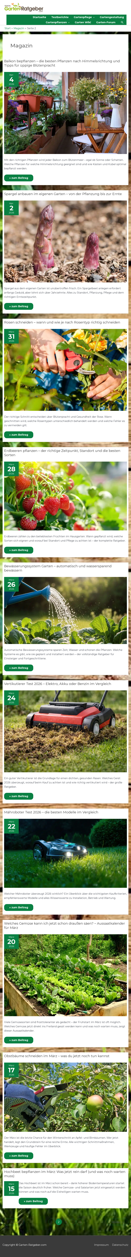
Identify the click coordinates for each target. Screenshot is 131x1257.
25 (79, 1220)
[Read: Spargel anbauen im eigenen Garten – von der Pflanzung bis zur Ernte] (65, 240)
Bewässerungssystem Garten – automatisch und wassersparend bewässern (58, 567)
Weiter (117, 1220)
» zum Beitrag (21, 176)
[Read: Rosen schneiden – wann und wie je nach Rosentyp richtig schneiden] (65, 369)
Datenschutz (120, 1243)
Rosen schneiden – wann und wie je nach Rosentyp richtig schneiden (62, 322)
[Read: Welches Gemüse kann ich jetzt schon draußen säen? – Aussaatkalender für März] (65, 973)
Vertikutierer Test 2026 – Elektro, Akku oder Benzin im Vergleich (57, 683)
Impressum (101, 1243)
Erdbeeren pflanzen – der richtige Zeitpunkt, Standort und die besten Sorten (62, 452)
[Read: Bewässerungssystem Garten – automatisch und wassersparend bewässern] (65, 609)
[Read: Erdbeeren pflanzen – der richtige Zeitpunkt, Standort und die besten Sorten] (65, 495)
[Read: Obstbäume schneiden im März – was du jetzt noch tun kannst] (65, 1095)
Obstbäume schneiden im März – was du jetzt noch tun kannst (56, 1054)
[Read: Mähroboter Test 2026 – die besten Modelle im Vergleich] (65, 851)
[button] (122, 22)
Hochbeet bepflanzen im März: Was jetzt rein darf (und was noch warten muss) (64, 1172)
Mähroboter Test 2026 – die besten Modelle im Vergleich (51, 811)
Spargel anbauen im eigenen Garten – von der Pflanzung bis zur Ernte (63, 193)
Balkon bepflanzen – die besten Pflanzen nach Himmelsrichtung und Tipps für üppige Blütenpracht (62, 63)
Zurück (13, 1220)
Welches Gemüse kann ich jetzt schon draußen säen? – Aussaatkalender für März (64, 924)
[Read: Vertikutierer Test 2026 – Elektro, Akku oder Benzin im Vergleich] (65, 730)
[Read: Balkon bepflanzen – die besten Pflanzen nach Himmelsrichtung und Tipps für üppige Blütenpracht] (65, 112)
